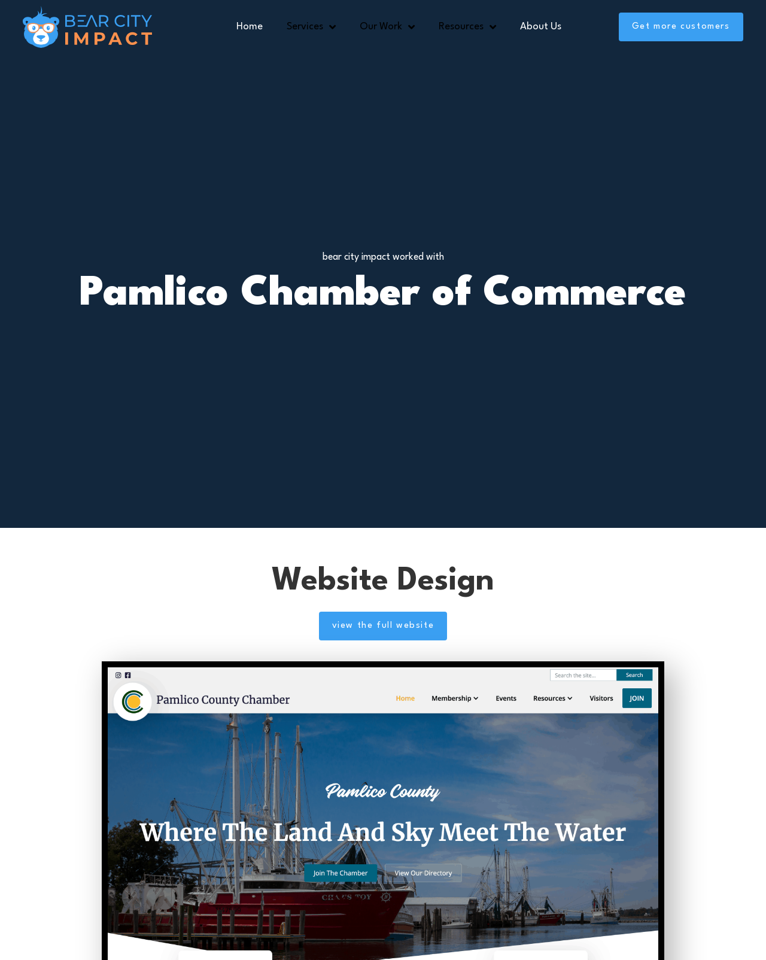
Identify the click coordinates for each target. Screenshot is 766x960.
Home (249, 27)
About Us (540, 27)
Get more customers (681, 26)
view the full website (383, 625)
